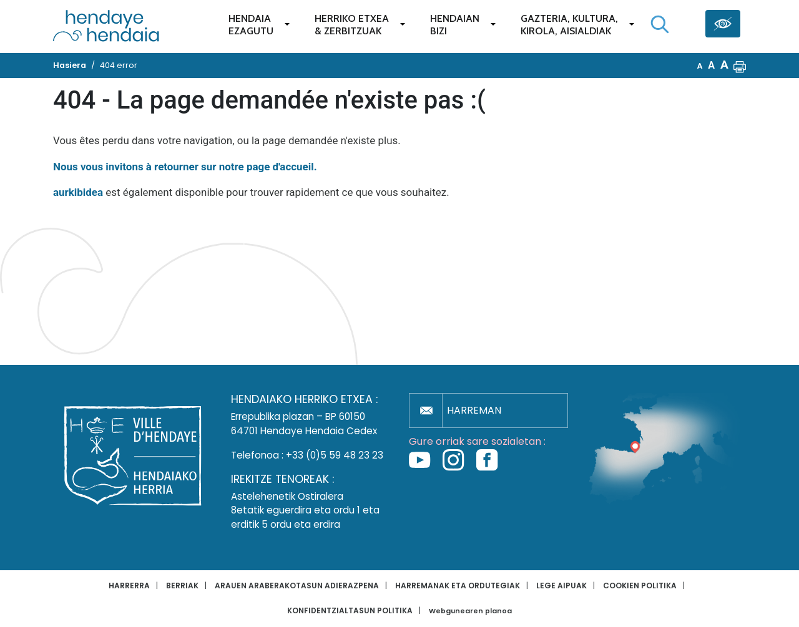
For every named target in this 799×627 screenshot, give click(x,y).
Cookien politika (640, 585)
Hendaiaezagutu (250, 24)
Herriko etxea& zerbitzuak (352, 24)
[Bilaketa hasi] (660, 24)
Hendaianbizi (454, 24)
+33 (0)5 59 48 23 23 (334, 455)
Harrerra (129, 585)
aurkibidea (78, 192)
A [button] (700, 65)
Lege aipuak (561, 585)
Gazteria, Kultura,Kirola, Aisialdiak (569, 24)
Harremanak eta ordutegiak (457, 585)
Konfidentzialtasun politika (350, 610)
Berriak (182, 585)
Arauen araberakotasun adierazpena (297, 585)
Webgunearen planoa (470, 611)
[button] (739, 65)
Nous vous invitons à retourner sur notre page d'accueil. (185, 166)
